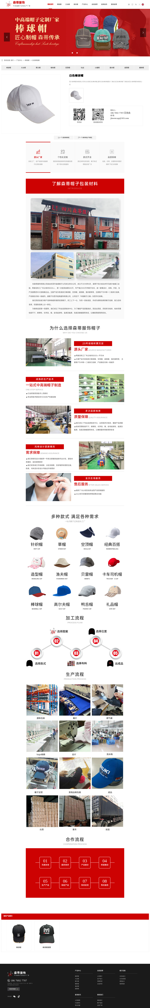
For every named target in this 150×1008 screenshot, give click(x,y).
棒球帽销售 (47, 947)
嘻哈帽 (53, 68)
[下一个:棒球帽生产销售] (85, 137)
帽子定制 (122, 971)
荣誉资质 (99, 981)
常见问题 (77, 1005)
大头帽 (67, 4)
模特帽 (141, 68)
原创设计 (122, 981)
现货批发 (122, 984)
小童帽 (97, 68)
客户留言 (99, 1003)
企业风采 (99, 984)
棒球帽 (59, 4)
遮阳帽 (126, 68)
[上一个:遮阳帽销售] (63, 137)
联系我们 (100, 995)
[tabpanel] (75, 32)
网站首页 (50, 4)
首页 (12, 60)
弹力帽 (38, 68)
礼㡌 (82, 68)
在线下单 (99, 1005)
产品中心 (85, 4)
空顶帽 (67, 68)
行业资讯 (77, 1003)
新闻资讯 (78, 995)
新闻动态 (104, 4)
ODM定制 (123, 979)
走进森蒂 (95, 4)
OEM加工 (122, 976)
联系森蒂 (114, 4)
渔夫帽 (76, 4)
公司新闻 (77, 1000)
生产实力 (99, 979)
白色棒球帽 (36, 60)
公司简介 (99, 976)
